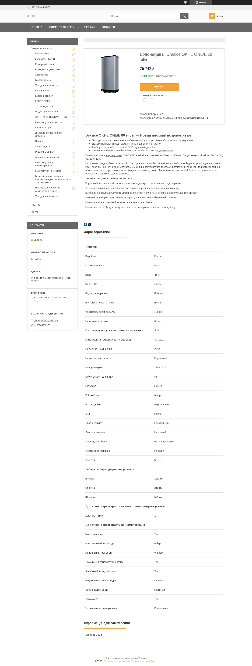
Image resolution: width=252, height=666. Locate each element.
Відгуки (35, 211)
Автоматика (41, 74)
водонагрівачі (114, 155)
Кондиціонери (42, 90)
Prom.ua (142, 658)
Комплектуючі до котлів (48, 171)
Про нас (89, 27)
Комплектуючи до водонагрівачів (44, 164)
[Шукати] (184, 16)
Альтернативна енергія (47, 157)
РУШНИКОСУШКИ (44, 152)
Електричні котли (44, 64)
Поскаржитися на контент (116, 661)
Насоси (39, 141)
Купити (159, 86)
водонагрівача (165, 150)
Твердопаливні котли (46, 85)
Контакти (108, 27)
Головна (36, 27)
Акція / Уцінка (42, 146)
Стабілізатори (43, 127)
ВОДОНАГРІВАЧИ (45, 59)
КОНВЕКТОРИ (42, 101)
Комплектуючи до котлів (48, 122)
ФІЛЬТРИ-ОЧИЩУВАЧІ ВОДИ (51, 117)
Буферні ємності (44, 96)
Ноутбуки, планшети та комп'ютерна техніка (47, 189)
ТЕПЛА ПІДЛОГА (44, 106)
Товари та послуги (61, 27)
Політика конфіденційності (144, 661)
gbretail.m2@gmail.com (46, 320)
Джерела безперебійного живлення (49, 134)
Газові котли (42, 53)
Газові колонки (43, 80)
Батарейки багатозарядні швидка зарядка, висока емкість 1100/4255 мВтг (53, 179)
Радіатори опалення (46, 111)
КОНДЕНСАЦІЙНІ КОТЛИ (48, 69)
